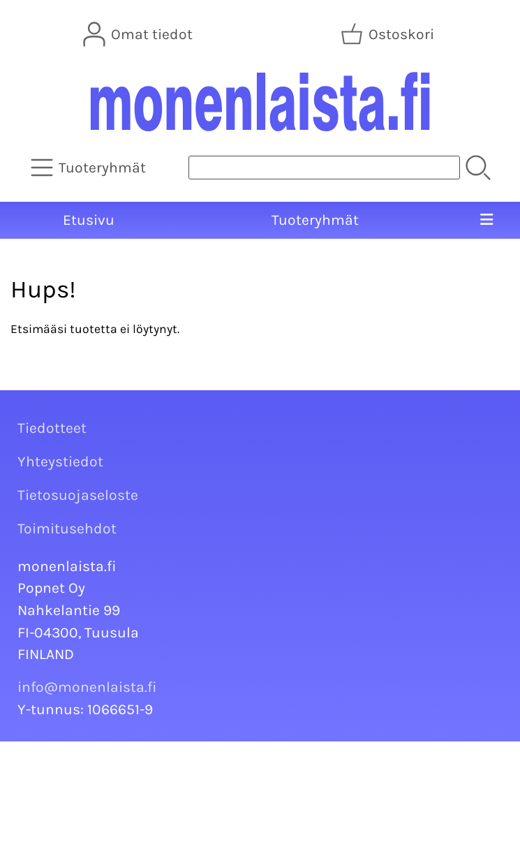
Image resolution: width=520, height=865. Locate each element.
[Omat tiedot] (139, 34)
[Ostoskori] (388, 34)
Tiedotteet (52, 428)
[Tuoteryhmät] (89, 167)
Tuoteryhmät (315, 220)
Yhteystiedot (60, 461)
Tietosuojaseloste (77, 495)
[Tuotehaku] (324, 167)
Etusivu (88, 220)
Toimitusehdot (67, 528)
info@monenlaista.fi (87, 687)
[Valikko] (486, 220)
